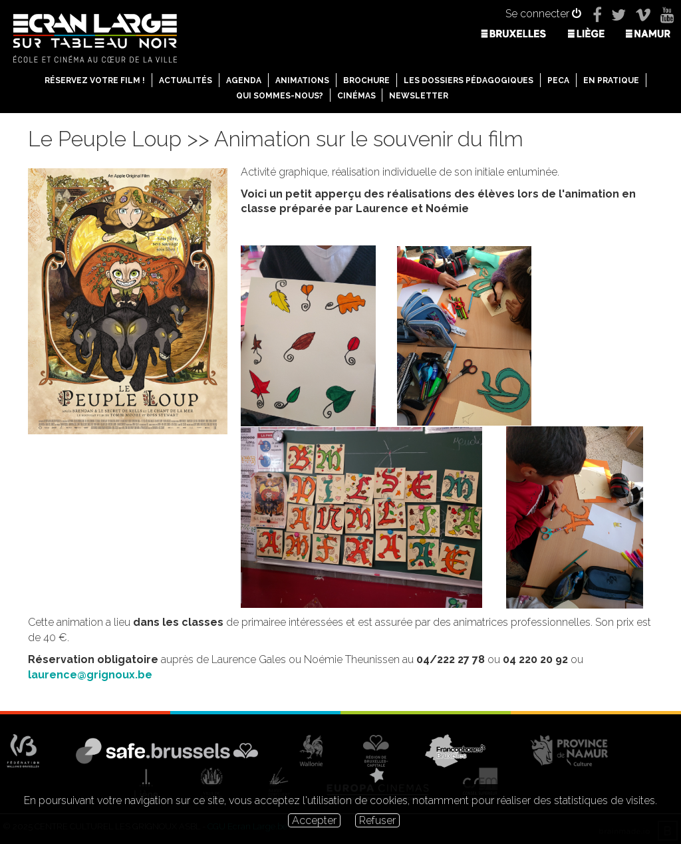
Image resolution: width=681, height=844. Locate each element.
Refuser (377, 820)
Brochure (366, 80)
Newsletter (418, 95)
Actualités (185, 80)
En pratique (611, 80)
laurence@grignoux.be (90, 674)
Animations (302, 80)
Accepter (314, 820)
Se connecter (543, 13)
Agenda (243, 80)
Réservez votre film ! (95, 80)
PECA (558, 80)
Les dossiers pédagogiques (468, 80)
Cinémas (356, 95)
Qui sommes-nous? (279, 95)
